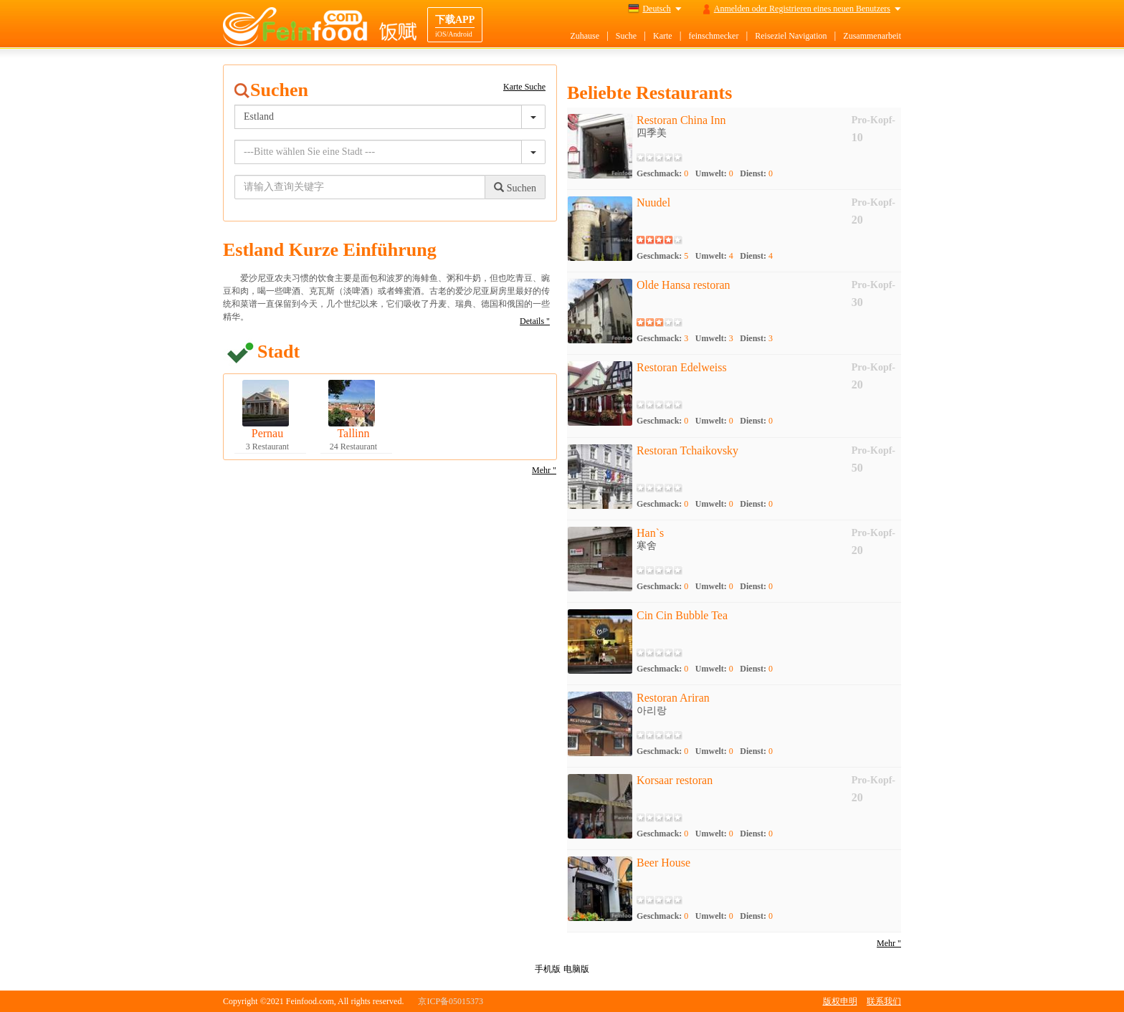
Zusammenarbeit (872, 36)
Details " (535, 321)
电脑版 (576, 969)
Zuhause (584, 36)
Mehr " (544, 470)
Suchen (515, 188)
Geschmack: (662, 173)
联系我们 (884, 1001)
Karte (662, 36)
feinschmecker (713, 36)
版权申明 (840, 1001)
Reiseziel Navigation (791, 36)
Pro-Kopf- (873, 120)
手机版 (548, 969)
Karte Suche (524, 87)
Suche (626, 36)
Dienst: (756, 173)
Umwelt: (714, 173)
